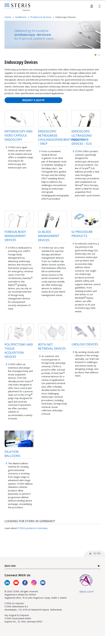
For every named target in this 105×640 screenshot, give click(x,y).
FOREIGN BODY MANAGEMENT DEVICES (15, 236)
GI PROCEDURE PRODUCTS (82, 234)
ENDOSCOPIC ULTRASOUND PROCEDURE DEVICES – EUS (82, 137)
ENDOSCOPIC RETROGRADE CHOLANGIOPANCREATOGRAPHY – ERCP (61, 137)
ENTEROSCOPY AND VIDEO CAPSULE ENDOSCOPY (18, 135)
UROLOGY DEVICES (85, 344)
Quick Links (10, 565)
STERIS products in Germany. (33, 528)
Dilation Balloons (12, 454)
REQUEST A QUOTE (33, 100)
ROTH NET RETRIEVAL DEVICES (52, 346)
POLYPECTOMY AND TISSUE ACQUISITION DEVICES (19, 350)
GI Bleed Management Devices (48, 236)
